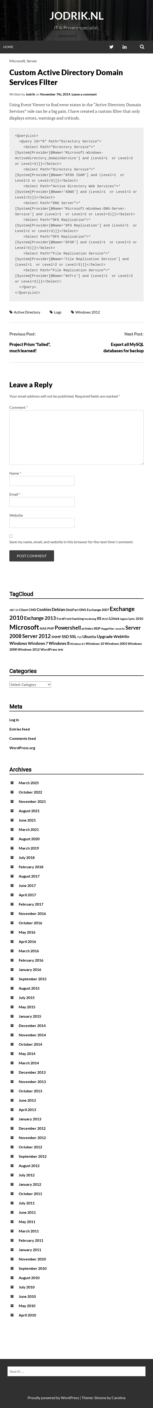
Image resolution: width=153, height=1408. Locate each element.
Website (16, 515)
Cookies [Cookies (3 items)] (44, 609)
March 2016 (29, 951)
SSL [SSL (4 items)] (73, 636)
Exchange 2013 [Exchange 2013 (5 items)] (40, 618)
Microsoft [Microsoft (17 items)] (24, 627)
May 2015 (27, 1007)
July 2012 (27, 1175)
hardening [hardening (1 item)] (90, 618)
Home (8, 47)
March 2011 (29, 1231)
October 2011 (30, 1193)
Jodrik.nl (77, 15)
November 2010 (32, 1259)
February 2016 (31, 960)
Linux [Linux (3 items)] (114, 618)
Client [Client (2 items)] (23, 610)
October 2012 (30, 1147)
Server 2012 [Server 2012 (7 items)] (36, 636)
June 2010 (27, 1296)
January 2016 (30, 969)
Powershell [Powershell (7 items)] (68, 628)
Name (15, 473)
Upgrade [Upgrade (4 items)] (105, 636)
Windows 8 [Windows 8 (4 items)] (59, 643)
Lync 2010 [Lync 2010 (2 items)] (135, 619)
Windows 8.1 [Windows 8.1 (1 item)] (77, 643)
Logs (58, 312)
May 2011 (27, 1221)
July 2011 (27, 1203)
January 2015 (30, 1016)
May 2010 (27, 1305)
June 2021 (27, 820)
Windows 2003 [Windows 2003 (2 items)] (116, 644)
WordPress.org (22, 747)
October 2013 (30, 1091)
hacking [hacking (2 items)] (78, 619)
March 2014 (29, 1063)
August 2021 (29, 810)
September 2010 (33, 1268)
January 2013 (30, 1119)
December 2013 (32, 1072)
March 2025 (29, 782)
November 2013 (32, 1081)
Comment (18, 407)
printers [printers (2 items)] (87, 628)
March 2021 (29, 829)
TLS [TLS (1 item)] (79, 637)
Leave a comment (84, 94)
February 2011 (31, 1240)
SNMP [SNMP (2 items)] (56, 637)
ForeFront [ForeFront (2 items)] (64, 619)
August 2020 (29, 838)
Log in (14, 719)
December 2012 (32, 1128)
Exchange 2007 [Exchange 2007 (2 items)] (98, 610)
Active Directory (27, 312)
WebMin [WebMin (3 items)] (121, 636)
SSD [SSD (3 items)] (65, 636)
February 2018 (31, 867)
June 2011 (27, 1212)
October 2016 (30, 923)
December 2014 (32, 1025)
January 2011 (30, 1249)
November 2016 (32, 913)
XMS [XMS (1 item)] (60, 649)
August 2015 (29, 988)
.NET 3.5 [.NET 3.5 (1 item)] (13, 609)
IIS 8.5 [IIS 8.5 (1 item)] (105, 618)
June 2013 (27, 1100)
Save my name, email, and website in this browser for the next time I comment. (71, 542)
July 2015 (27, 997)
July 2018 (27, 857)
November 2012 (32, 1137)
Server (32, 61)
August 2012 (29, 1165)
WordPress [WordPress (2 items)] (48, 649)
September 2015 (33, 979)
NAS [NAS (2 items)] (43, 628)
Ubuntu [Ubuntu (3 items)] (89, 636)
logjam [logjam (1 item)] (124, 618)
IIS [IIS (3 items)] (99, 618)
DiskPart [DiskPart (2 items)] (72, 610)
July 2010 (27, 1287)
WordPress (70, 1397)
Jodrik (30, 94)
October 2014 (30, 1044)
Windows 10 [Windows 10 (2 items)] (95, 644)
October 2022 (30, 792)
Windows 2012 (87, 312)
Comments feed (22, 738)
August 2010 (29, 1277)
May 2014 (27, 1053)
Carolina (118, 1397)
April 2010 (27, 1315)
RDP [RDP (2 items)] (97, 628)
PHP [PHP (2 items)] (50, 628)
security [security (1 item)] (120, 628)
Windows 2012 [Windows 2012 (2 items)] (29, 649)
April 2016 (27, 941)
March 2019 (29, 848)
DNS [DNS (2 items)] (82, 610)
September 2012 (33, 1156)
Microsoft (17, 61)
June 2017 (27, 885)
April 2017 (27, 895)
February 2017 (31, 904)
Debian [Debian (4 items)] (58, 609)
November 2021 (32, 801)
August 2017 (29, 876)
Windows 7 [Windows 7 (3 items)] (38, 643)
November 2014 (32, 1035)
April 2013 (27, 1109)
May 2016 (27, 932)
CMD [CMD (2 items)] (32, 610)
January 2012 (30, 1184)
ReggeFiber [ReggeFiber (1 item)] (108, 628)
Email (14, 494)
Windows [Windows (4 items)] (18, 643)
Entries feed (19, 729)
